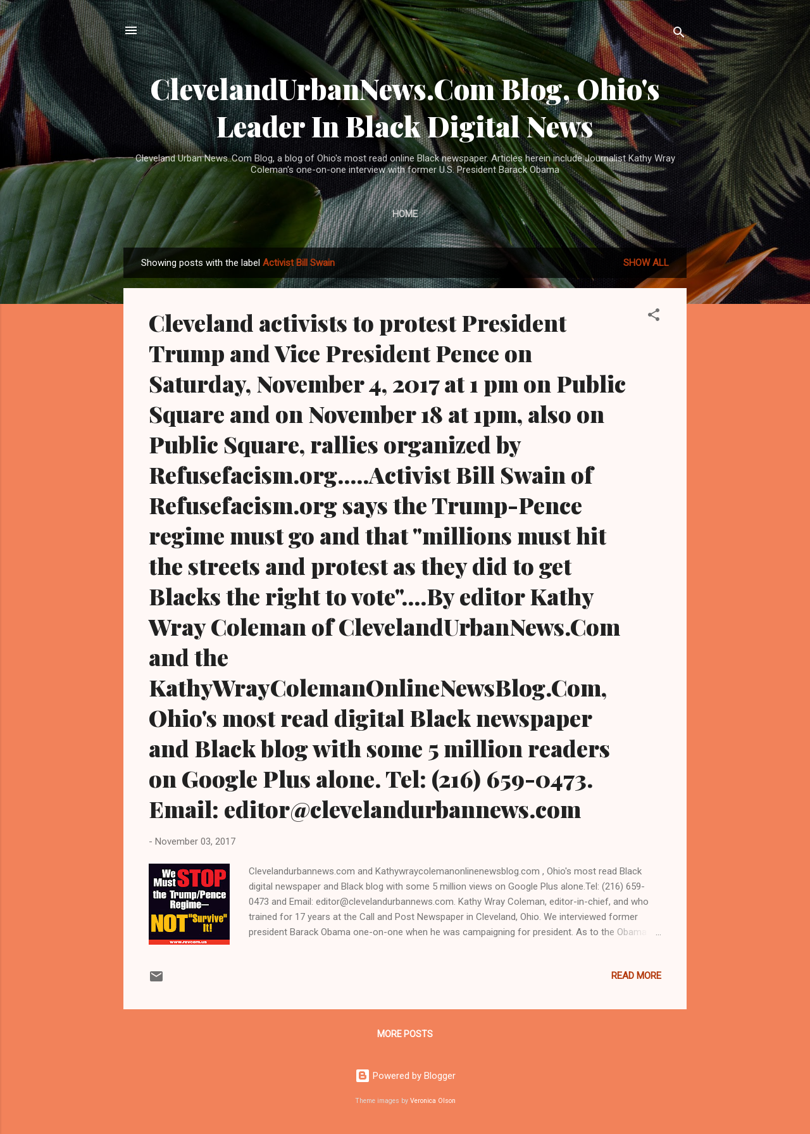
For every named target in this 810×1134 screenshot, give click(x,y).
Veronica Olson (433, 1101)
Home (405, 214)
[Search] (679, 34)
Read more (636, 975)
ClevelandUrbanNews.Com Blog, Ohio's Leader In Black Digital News (405, 107)
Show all (646, 262)
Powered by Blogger (405, 1075)
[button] (653, 317)
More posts (405, 1034)
